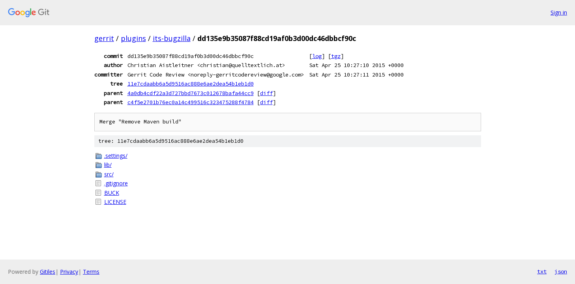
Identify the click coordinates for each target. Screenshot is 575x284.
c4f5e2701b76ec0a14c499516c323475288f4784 (190, 102)
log (317, 56)
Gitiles (47, 271)
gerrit (104, 38)
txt (542, 271)
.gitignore (116, 183)
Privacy (69, 271)
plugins (133, 38)
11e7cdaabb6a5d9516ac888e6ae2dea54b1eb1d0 (190, 83)
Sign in (559, 12)
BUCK (111, 192)
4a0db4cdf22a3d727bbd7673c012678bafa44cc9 (190, 93)
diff (266, 93)
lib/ (108, 164)
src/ (109, 174)
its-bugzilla (172, 38)
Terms (91, 271)
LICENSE (115, 202)
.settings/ (115, 155)
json (560, 271)
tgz (336, 56)
